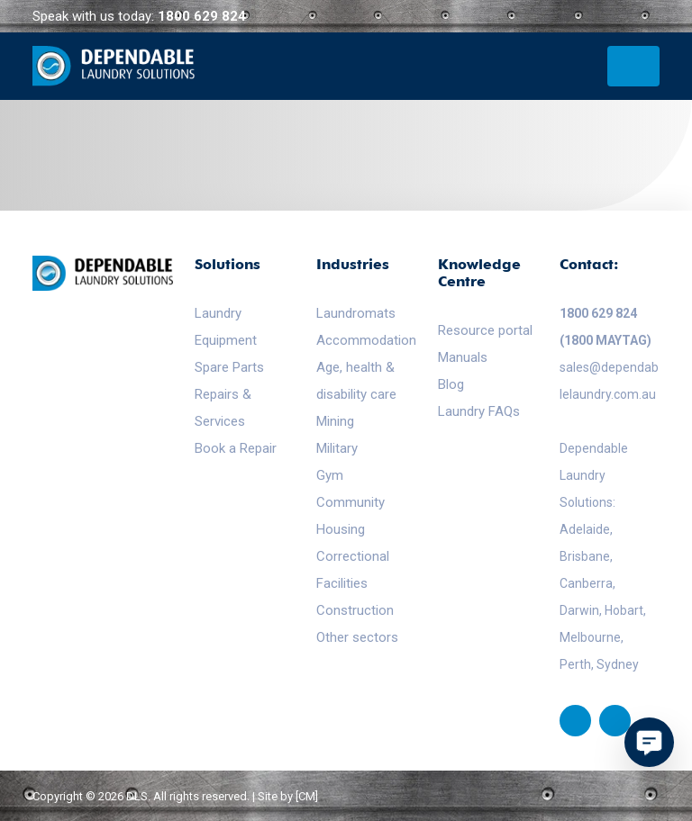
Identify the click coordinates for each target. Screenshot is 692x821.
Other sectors (357, 637)
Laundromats (356, 313)
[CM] (307, 796)
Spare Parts (229, 367)
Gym (329, 475)
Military (337, 448)
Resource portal (485, 330)
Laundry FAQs (479, 411)
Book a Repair (236, 448)
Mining (335, 421)
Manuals (462, 357)
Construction (355, 610)
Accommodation (366, 340)
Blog (451, 384)
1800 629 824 (202, 16)
